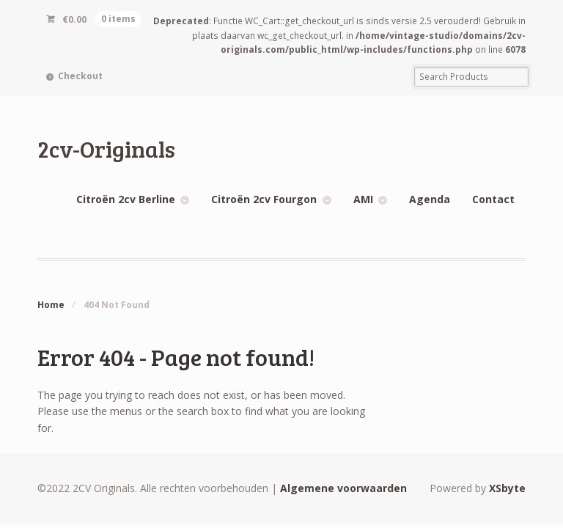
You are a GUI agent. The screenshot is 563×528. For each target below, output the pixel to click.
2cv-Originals (106, 148)
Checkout (80, 76)
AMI (363, 199)
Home (51, 304)
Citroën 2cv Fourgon (264, 199)
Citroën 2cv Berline (125, 199)
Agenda (429, 199)
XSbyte (507, 488)
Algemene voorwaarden (343, 488)
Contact (493, 199)
